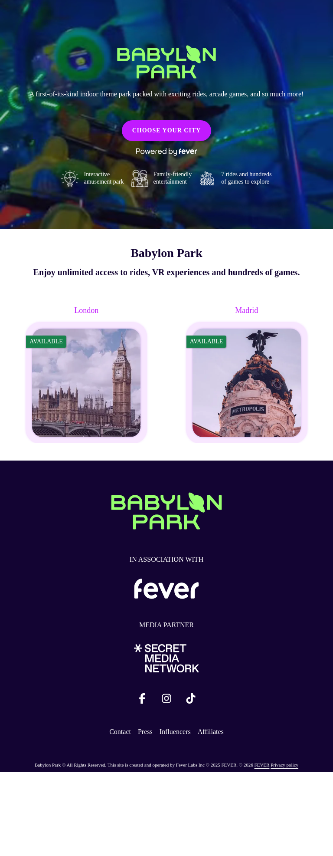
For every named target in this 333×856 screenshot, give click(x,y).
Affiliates (211, 731)
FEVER (262, 764)
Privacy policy (284, 764)
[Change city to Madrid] (246, 374)
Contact (120, 731)
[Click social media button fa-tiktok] (191, 700)
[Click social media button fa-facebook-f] (142, 700)
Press (145, 731)
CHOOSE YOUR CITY (166, 130)
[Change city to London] (86, 374)
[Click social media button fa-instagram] (166, 700)
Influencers (175, 731)
